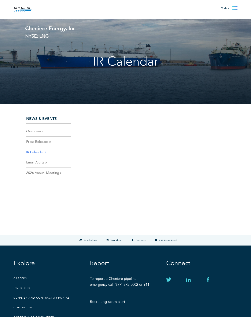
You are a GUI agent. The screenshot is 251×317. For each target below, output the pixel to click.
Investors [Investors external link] (22, 288)
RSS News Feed (168, 240)
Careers (20, 278)
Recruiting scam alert (107, 301)
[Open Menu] (229, 8)
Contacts (141, 240)
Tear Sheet (116, 240)
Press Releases (37, 141)
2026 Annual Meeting (42, 172)
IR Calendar (35, 152)
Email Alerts (35, 162)
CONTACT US (23, 307)
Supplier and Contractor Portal (42, 297)
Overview (33, 131)
